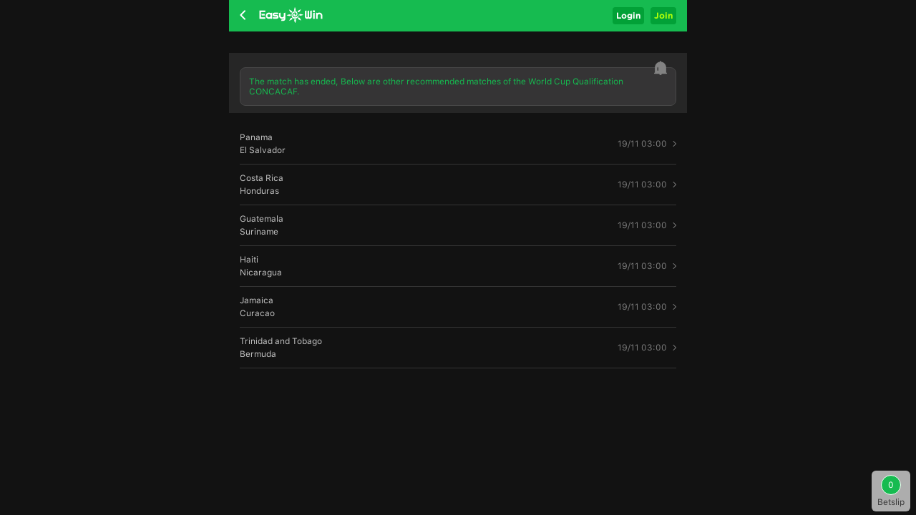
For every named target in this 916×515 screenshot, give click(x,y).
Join (663, 15)
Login (628, 15)
